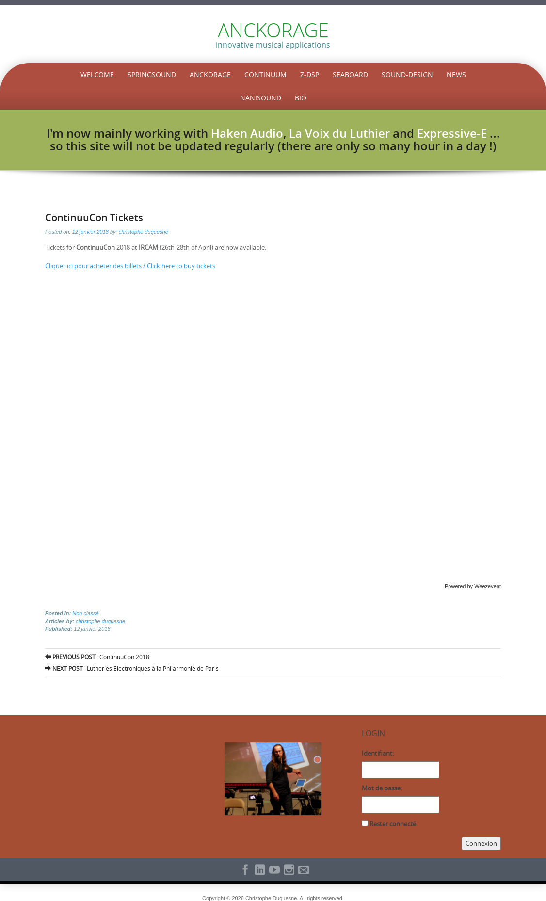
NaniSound (260, 97)
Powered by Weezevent (473, 586)
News (456, 74)
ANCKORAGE (273, 30)
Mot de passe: (382, 788)
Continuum (265, 74)
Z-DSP (309, 74)
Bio (300, 97)
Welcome (97, 74)
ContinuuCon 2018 (97, 656)
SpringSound (152, 74)
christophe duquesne (143, 232)
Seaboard (350, 74)
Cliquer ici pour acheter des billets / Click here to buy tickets (130, 265)
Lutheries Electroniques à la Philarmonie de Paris (132, 668)
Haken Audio (247, 133)
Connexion (481, 843)
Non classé (85, 613)
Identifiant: (378, 753)
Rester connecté (392, 824)
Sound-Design (407, 74)
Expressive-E (452, 133)
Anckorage (210, 74)
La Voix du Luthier (339, 133)
